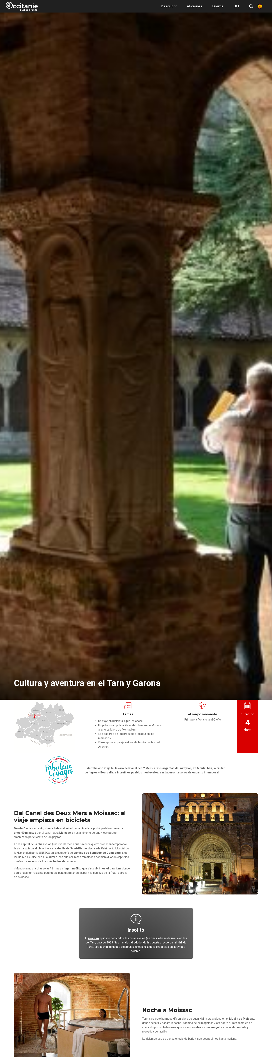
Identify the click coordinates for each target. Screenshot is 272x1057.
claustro (43, 848)
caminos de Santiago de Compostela (98, 852)
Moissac (65, 832)
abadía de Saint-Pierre (72, 848)
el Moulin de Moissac (240, 1018)
